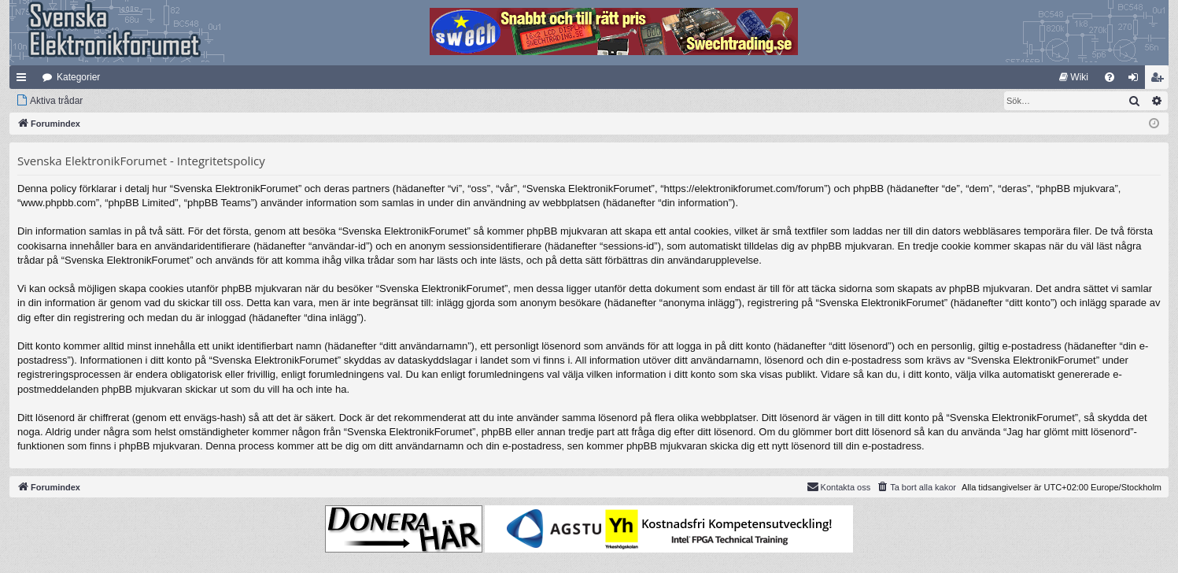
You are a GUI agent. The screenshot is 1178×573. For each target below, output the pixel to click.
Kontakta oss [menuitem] (839, 486)
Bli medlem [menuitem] (1160, 80)
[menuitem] (1074, 77)
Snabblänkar (24, 80)
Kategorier (78, 77)
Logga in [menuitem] (1136, 80)
